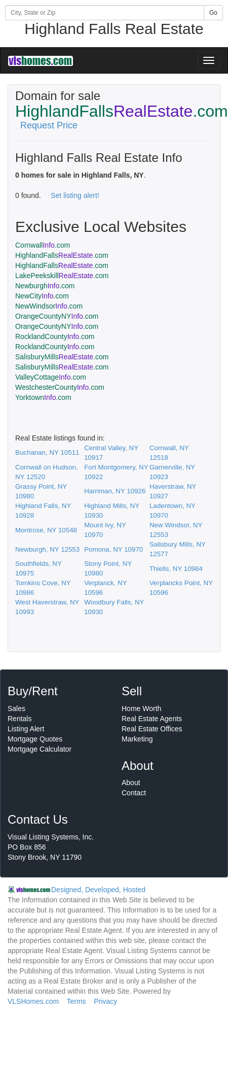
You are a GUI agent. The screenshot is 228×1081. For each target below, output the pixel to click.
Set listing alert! (75, 195)
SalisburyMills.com (61, 357)
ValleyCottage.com (50, 377)
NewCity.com (42, 296)
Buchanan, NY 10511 (47, 452)
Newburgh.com (45, 286)
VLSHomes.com (33, 1001)
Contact (134, 793)
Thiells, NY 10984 (176, 568)
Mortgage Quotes (35, 739)
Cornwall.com (42, 245)
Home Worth (141, 708)
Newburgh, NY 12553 (47, 549)
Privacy (105, 1001)
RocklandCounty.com (54, 336)
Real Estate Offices (152, 729)
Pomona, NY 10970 (113, 549)
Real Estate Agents (152, 719)
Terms (76, 1001)
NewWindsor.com (49, 306)
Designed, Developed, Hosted (98, 890)
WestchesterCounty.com (59, 387)
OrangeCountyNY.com (56, 316)
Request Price (49, 125)
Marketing (137, 739)
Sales (16, 708)
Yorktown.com (43, 397)
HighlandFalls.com (61, 255)
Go (213, 12)
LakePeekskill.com (61, 276)
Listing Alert (26, 729)
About (131, 783)
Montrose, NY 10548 (46, 530)
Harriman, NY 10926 (114, 491)
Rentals (19, 719)
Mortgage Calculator (39, 749)
